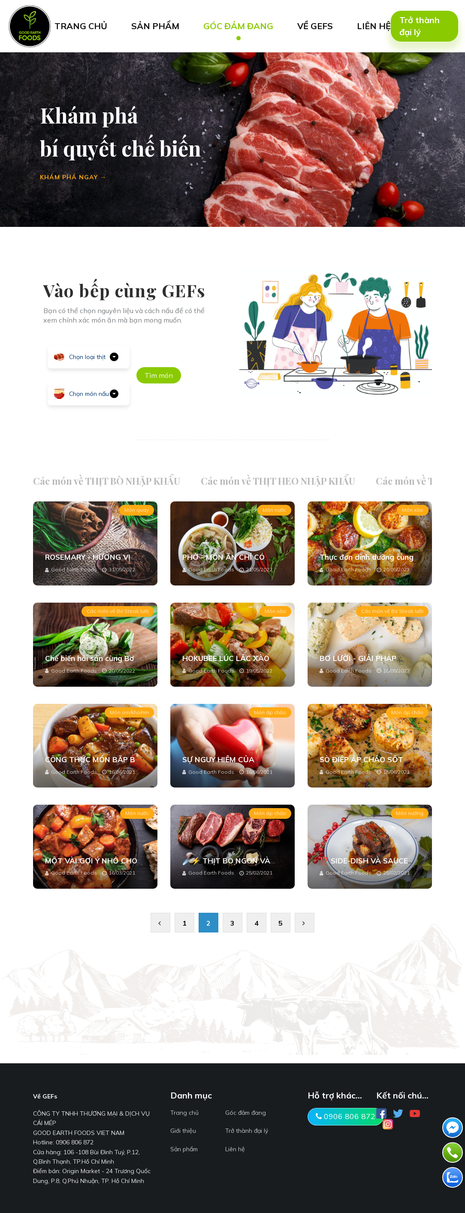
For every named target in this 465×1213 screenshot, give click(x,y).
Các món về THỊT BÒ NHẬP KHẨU (106, 480)
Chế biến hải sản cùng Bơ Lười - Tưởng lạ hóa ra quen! (95, 663)
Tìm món (159, 375)
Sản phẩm (184, 1149)
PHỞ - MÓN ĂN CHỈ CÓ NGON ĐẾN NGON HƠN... (226, 561)
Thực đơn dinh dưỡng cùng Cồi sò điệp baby (367, 561)
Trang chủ (184, 1112)
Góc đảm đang (245, 1112)
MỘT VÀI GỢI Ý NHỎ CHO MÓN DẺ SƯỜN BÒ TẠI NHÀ (95, 865)
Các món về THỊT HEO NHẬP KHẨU (278, 480)
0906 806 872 (345, 1116)
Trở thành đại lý (419, 26)
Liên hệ (235, 1149)
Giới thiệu (183, 1131)
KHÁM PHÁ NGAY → (73, 177)
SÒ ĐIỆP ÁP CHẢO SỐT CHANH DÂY (361, 764)
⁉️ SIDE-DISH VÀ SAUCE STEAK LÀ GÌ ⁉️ (364, 865)
